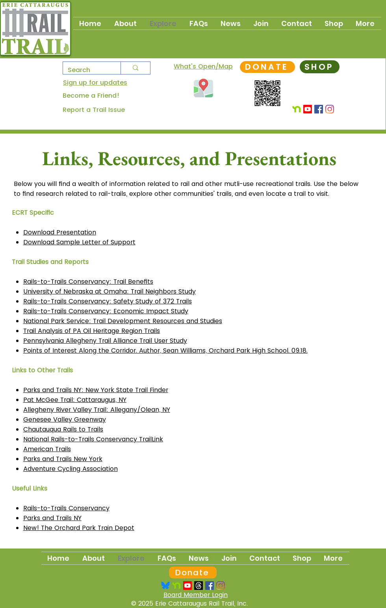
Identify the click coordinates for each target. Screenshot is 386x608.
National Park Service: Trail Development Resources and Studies (122, 320)
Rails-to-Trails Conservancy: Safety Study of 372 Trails (107, 301)
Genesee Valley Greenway (64, 419)
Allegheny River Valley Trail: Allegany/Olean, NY (96, 409)
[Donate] (193, 572)
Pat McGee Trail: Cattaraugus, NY (74, 399)
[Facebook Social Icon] (318, 109)
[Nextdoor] (296, 109)
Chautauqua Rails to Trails (63, 429)
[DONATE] (267, 67)
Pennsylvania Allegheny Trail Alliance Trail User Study (105, 340)
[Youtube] (307, 109)
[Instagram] (329, 109)
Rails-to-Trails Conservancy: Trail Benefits (88, 281)
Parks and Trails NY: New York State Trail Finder (95, 389)
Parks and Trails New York (62, 458)
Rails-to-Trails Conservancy (66, 508)
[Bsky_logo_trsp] (165, 585)
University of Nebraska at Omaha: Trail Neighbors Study (109, 291)
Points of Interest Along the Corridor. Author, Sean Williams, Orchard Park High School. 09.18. (165, 350)
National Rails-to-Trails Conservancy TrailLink (93, 439)
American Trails (47, 449)
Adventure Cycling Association (70, 468)
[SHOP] (320, 66)
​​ (78, 527)
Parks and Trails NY (52, 517)
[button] (261, 23)
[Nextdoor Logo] (176, 585)
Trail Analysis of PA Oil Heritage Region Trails (91, 330)
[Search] (86, 70)
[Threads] (198, 585)
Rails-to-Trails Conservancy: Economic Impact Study (105, 311)
